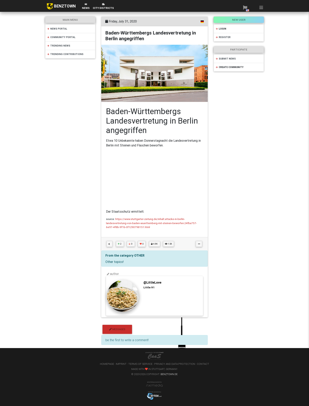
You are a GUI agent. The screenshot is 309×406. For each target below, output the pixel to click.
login (220, 28)
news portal (57, 28)
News (86, 6)
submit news (225, 58)
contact (203, 364)
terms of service (140, 364)
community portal (61, 37)
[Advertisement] (154, 178)
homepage (107, 364)
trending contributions (65, 54)
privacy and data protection (174, 364)
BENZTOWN (61, 6)
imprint (121, 364)
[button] (245, 7)
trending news (58, 45)
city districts (103, 6)
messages (117, 329)
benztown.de (169, 374)
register (223, 37)
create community (229, 67)
